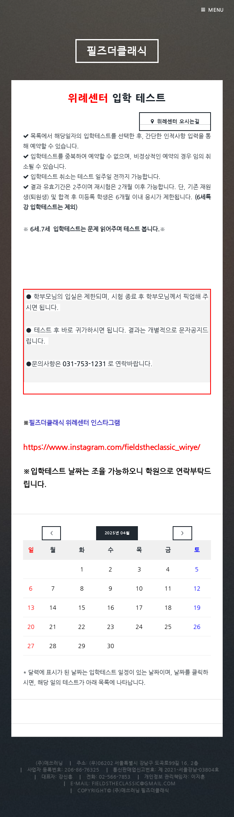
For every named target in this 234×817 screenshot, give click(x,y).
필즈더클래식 (117, 51)
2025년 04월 (117, 533)
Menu (216, 10)
